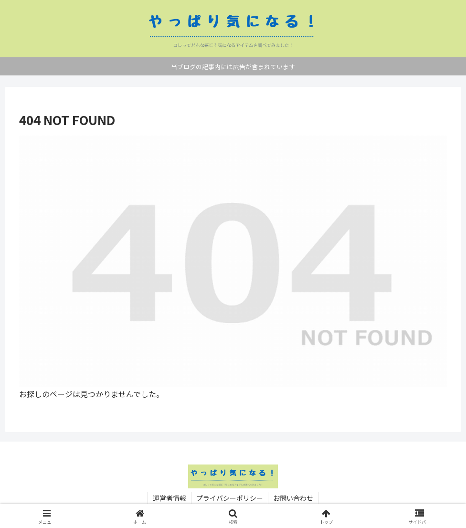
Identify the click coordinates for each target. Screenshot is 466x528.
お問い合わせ (293, 498)
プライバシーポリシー (229, 498)
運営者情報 (169, 498)
